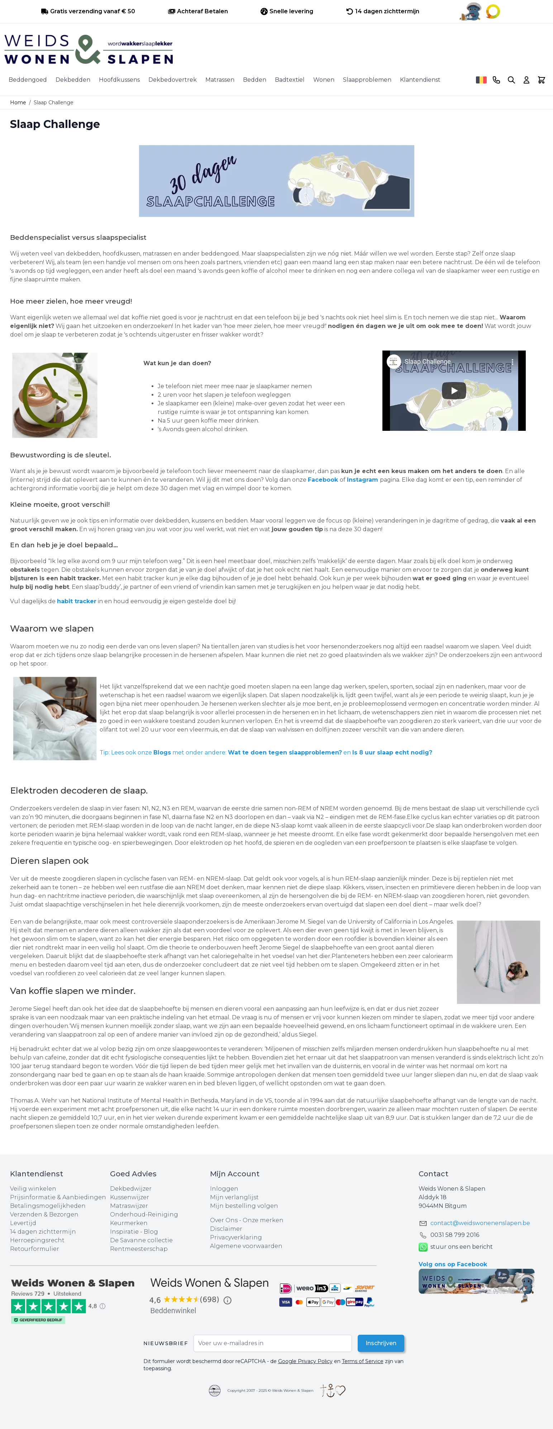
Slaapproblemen (367, 79)
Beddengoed (28, 79)
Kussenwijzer (129, 1197)
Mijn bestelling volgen (244, 1205)
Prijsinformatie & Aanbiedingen (58, 1197)
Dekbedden (73, 79)
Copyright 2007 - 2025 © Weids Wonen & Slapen (271, 1390)
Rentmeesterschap (139, 1248)
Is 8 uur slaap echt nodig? (392, 752)
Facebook (323, 479)
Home (18, 102)
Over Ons (224, 1220)
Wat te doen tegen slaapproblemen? (285, 752)
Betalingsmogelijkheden (48, 1205)
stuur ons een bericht (456, 1247)
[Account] (526, 79)
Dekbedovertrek (172, 79)
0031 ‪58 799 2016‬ (454, 1235)
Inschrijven (380, 1343)
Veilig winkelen (33, 1188)
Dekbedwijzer (131, 1188)
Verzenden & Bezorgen (44, 1214)
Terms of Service (362, 1361)
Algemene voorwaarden (246, 1246)
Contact (433, 1174)
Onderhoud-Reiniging (144, 1214)
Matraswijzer (129, 1205)
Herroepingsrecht (37, 1240)
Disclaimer (226, 1228)
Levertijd (23, 1223)
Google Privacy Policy (305, 1361)
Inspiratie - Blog (134, 1231)
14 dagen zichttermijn (43, 1231)
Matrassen (219, 79)
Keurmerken (129, 1223)
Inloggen (224, 1188)
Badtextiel (290, 79)
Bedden (254, 79)
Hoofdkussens (119, 79)
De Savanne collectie (141, 1240)
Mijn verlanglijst (234, 1197)
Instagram (362, 479)
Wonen (323, 79)
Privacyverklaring (236, 1237)
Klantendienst (420, 79)
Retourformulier (34, 1248)
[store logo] (276, 49)
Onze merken (263, 1220)
